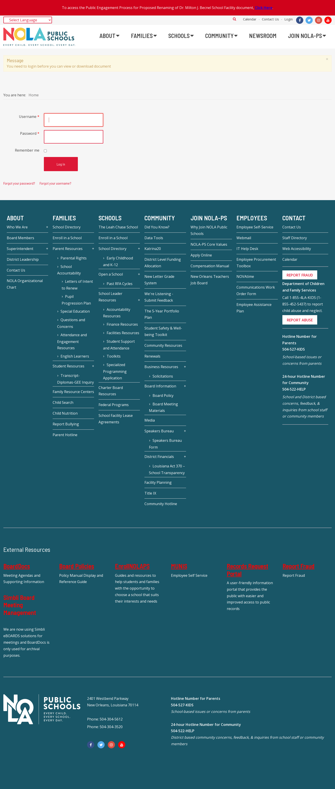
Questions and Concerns (71, 323)
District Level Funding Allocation (162, 262)
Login (288, 19)
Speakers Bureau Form (165, 444)
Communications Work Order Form (255, 290)
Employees (251, 218)
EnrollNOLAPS (132, 566)
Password (29, 133)
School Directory (67, 227)
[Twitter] (309, 20)
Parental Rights (74, 258)
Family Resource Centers (73, 391)
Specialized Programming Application (115, 371)
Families (64, 218)
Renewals (152, 356)
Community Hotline (160, 503)
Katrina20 (152, 248)
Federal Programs (114, 404)
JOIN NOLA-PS (209, 218)
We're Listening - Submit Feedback (158, 297)
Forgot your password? (19, 183)
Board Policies (76, 566)
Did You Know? (156, 227)
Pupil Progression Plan (76, 300)
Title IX (150, 493)
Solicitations (163, 376)
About (15, 218)
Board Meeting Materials (163, 407)
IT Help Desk (247, 248)
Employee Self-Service (254, 227)
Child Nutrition (65, 413)
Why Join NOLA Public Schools (209, 230)
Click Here (263, 7)
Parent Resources (68, 248)
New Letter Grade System (159, 279)
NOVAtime (245, 276)
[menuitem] (109, 35)
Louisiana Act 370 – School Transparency (167, 469)
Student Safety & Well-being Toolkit (163, 331)
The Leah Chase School (118, 227)
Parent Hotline (65, 434)
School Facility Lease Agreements (116, 418)
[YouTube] (328, 20)
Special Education (75, 311)
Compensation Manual (210, 265)
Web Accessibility (296, 248)
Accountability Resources (116, 313)
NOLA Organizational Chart (25, 284)
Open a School (111, 274)
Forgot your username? (55, 183)
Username (29, 116)
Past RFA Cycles (120, 283)
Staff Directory (294, 237)
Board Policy (163, 395)
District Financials (159, 456)
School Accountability (69, 270)
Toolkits (114, 356)
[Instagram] (318, 20)
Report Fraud (299, 566)
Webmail (243, 237)
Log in (61, 164)
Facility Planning (158, 482)
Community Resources (163, 345)
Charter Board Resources (111, 391)
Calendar (249, 19)
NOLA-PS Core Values (209, 244)
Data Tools (153, 237)
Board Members (20, 237)
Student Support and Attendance (119, 345)
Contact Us (270, 19)
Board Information (160, 386)
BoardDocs (16, 566)
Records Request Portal (247, 569)
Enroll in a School (67, 237)
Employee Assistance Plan (254, 308)
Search (234, 19)
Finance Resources (122, 324)
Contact (294, 218)
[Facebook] (299, 20)
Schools (110, 218)
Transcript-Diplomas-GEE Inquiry (75, 379)
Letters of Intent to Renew (77, 285)
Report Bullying (66, 424)
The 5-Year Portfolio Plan (161, 314)
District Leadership (23, 259)
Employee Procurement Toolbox (256, 262)
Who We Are (17, 227)
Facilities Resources (123, 332)
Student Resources (68, 366)
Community (159, 218)
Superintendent (20, 248)
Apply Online (201, 255)
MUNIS (179, 566)
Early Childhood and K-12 (118, 261)
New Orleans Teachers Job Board (210, 279)
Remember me (27, 150)
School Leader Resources (110, 297)
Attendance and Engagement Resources (72, 341)
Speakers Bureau (159, 431)
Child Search (63, 402)
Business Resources (161, 366)
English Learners (75, 356)
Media (149, 420)
